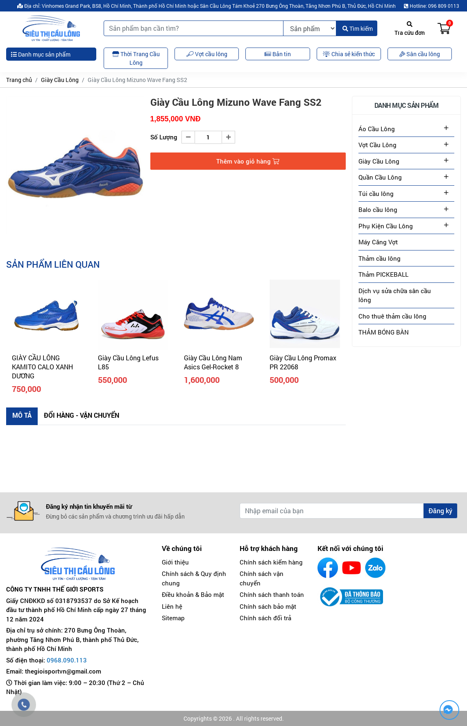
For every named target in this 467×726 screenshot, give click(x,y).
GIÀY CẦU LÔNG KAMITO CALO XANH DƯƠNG (42, 366)
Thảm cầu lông (379, 258)
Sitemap (173, 618)
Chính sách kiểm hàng (271, 562)
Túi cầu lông (376, 193)
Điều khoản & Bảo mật (193, 594)
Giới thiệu (175, 562)
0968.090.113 (67, 660)
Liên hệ (172, 606)
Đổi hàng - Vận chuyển (81, 415)
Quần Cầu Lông (380, 177)
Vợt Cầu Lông (377, 145)
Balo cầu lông (377, 209)
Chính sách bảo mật (268, 606)
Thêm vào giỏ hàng (247, 161)
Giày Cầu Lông (60, 80)
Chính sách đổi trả (265, 618)
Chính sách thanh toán (272, 594)
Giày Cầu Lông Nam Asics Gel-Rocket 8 (213, 362)
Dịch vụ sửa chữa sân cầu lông (394, 295)
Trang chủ (19, 80)
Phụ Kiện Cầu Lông (385, 226)
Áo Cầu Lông (376, 129)
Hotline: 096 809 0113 (431, 5)
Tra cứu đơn (409, 28)
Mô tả (22, 415)
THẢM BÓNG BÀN (383, 332)
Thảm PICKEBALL (383, 274)
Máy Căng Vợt (378, 242)
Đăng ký (440, 510)
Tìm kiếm (357, 28)
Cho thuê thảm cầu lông (392, 316)
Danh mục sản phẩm (40, 54)
